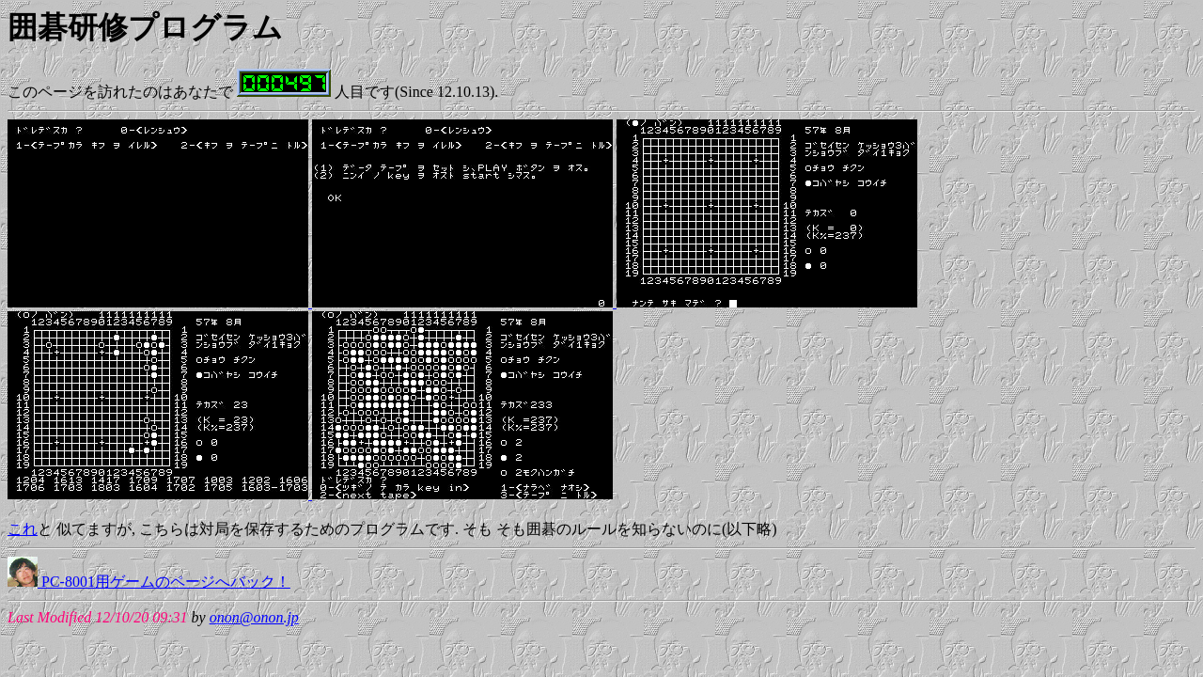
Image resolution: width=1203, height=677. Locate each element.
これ (23, 529)
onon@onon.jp (254, 617)
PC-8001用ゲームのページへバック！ (149, 582)
